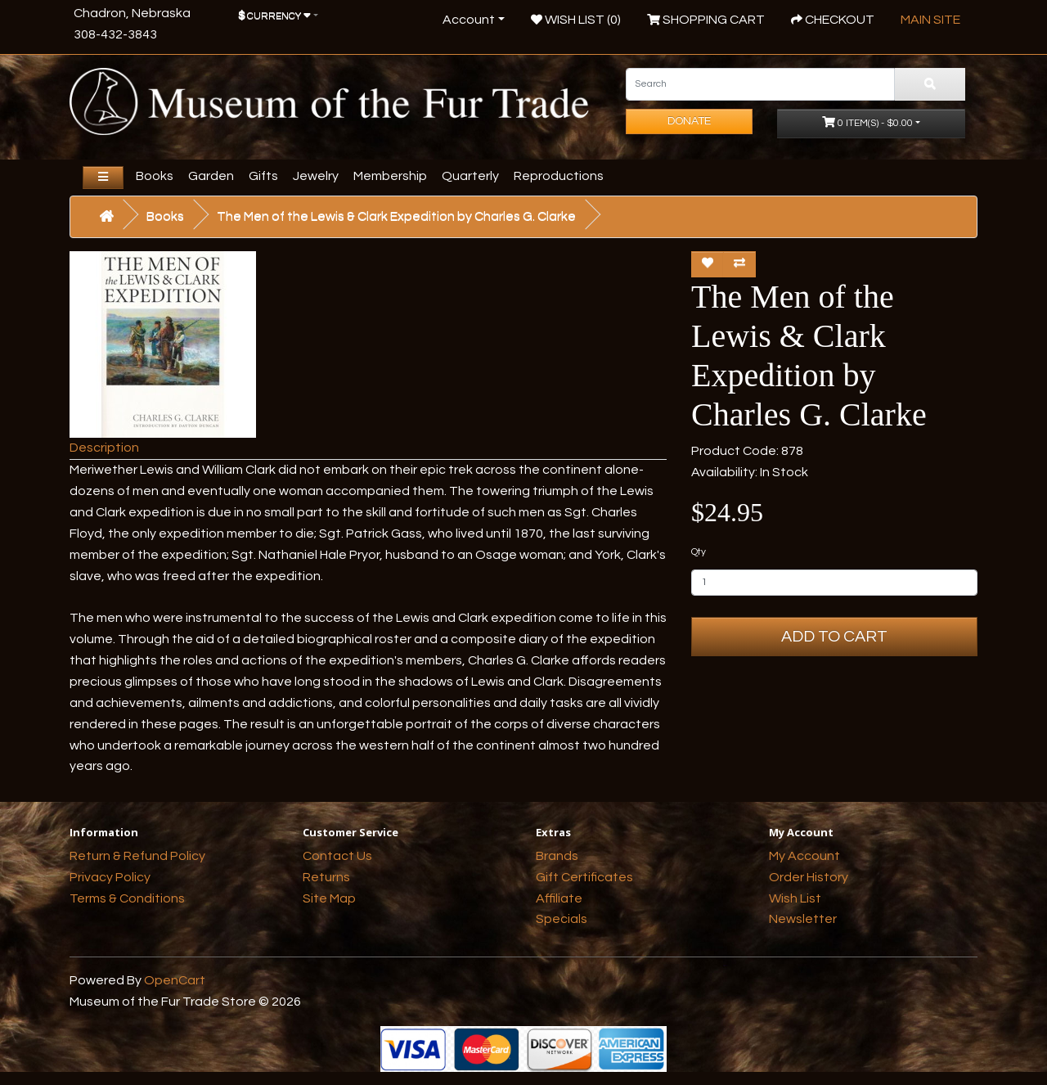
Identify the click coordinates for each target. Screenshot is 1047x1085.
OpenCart (174, 980)
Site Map (329, 898)
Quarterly (470, 175)
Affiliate (559, 898)
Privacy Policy (110, 877)
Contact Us (337, 855)
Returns (326, 877)
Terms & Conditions (127, 898)
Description (104, 447)
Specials (561, 918)
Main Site (930, 19)
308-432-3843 (115, 34)
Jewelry (316, 175)
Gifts (263, 175)
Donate (689, 121)
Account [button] (469, 19)
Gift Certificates (584, 877)
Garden (211, 175)
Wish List (795, 898)
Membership (390, 175)
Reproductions (559, 175)
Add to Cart (834, 636)
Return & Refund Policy (137, 855)
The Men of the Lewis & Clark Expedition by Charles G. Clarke (396, 216)
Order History (808, 877)
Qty (698, 552)
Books (154, 175)
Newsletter (803, 918)
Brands (557, 855)
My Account (804, 855)
